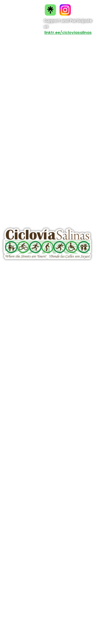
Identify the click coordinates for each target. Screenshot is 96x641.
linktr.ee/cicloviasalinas (68, 33)
